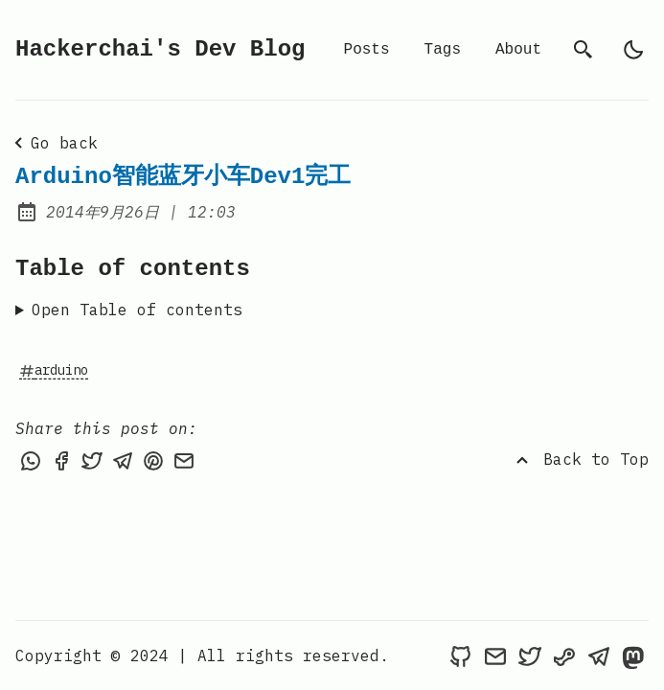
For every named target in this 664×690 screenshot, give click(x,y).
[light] (633, 49)
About (518, 49)
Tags (442, 49)
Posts (367, 49)
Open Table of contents (137, 309)
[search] (583, 49)
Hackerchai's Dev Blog (160, 49)
